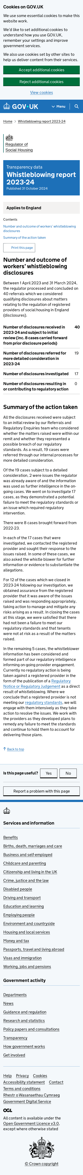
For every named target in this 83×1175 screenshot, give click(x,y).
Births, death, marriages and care (32, 846)
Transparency (15, 1037)
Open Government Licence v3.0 (31, 1123)
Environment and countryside (29, 923)
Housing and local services (26, 932)
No (71, 773)
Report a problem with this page (41, 791)
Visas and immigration (22, 957)
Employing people (19, 914)
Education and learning (23, 906)
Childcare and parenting (24, 863)
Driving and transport (22, 897)
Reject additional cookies (41, 81)
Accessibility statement (24, 1082)
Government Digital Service (27, 1101)
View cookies (41, 92)
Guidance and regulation (24, 1011)
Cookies (40, 1075)
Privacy (22, 1075)
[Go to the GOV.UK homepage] (20, 106)
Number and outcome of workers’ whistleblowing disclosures (39, 228)
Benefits (10, 837)
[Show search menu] (76, 106)
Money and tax (16, 940)
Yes (51, 773)
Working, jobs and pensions (27, 966)
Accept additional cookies (41, 69)
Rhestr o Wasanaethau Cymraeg (31, 1095)
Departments (15, 994)
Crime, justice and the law (26, 880)
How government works (24, 1046)
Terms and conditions (22, 1088)
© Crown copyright (41, 1163)
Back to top (13, 749)
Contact (56, 1082)
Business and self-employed (27, 854)
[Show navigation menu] (58, 106)
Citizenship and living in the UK (30, 871)
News (8, 1003)
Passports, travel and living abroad (33, 949)
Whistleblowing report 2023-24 (42, 121)
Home (7, 121)
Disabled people (17, 889)
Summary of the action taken (24, 237)
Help (7, 1075)
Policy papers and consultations (31, 1029)
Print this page (22, 248)
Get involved (14, 1055)
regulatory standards (43, 702)
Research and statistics (24, 1020)
